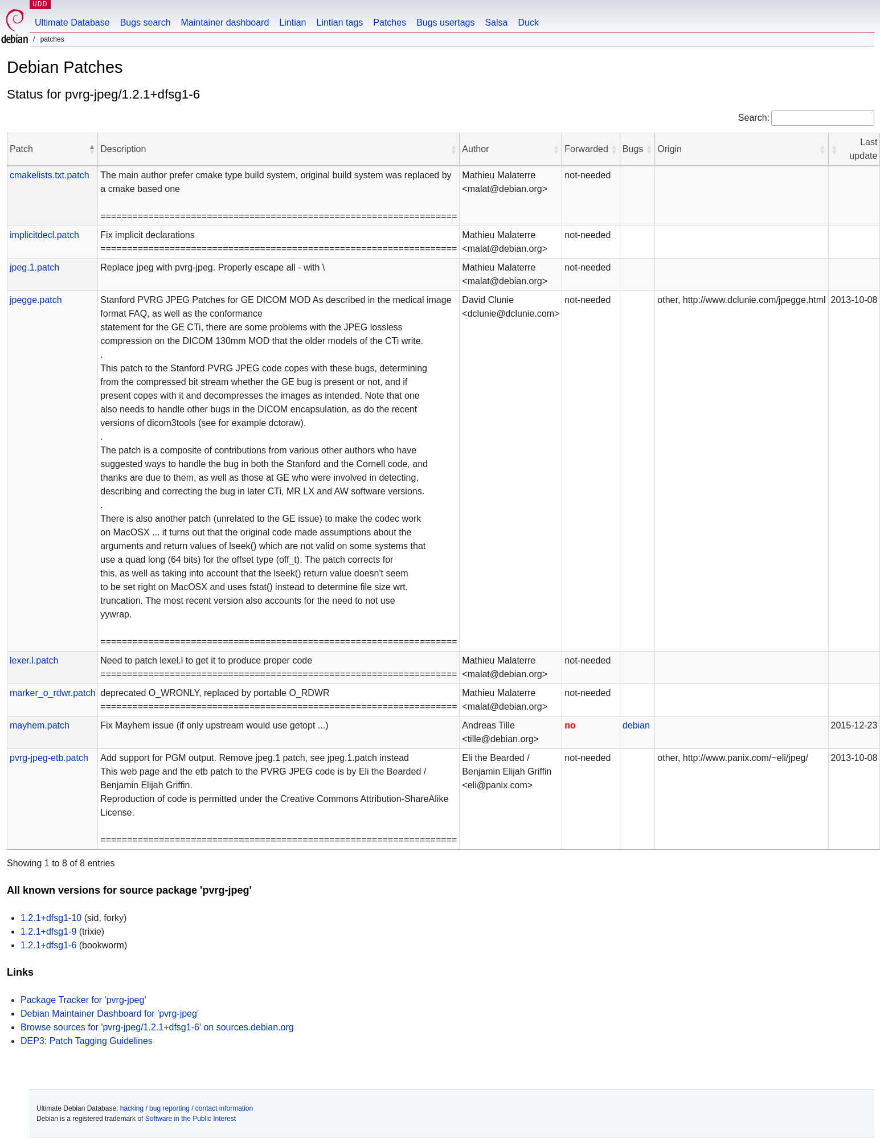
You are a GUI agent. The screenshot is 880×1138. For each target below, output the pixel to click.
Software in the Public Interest (190, 1119)
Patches (389, 22)
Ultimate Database (72, 22)
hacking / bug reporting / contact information (186, 1108)
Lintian (292, 22)
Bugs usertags (445, 22)
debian (636, 725)
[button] (91, 149)
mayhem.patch (39, 725)
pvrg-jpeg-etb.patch (49, 758)
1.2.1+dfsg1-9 (48, 931)
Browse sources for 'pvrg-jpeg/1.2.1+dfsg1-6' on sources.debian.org (157, 1027)
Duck (528, 22)
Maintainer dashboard (225, 22)
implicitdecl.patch (44, 235)
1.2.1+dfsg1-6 (48, 945)
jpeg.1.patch (34, 267)
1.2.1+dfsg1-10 (51, 918)
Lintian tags (339, 22)
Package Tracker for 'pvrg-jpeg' (83, 1000)
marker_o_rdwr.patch (52, 693)
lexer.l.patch (34, 660)
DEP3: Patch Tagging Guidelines (87, 1041)
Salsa (496, 22)
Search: (754, 117)
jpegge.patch (36, 300)
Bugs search (145, 22)
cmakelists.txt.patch (49, 175)
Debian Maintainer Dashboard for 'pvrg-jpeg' (110, 1013)
